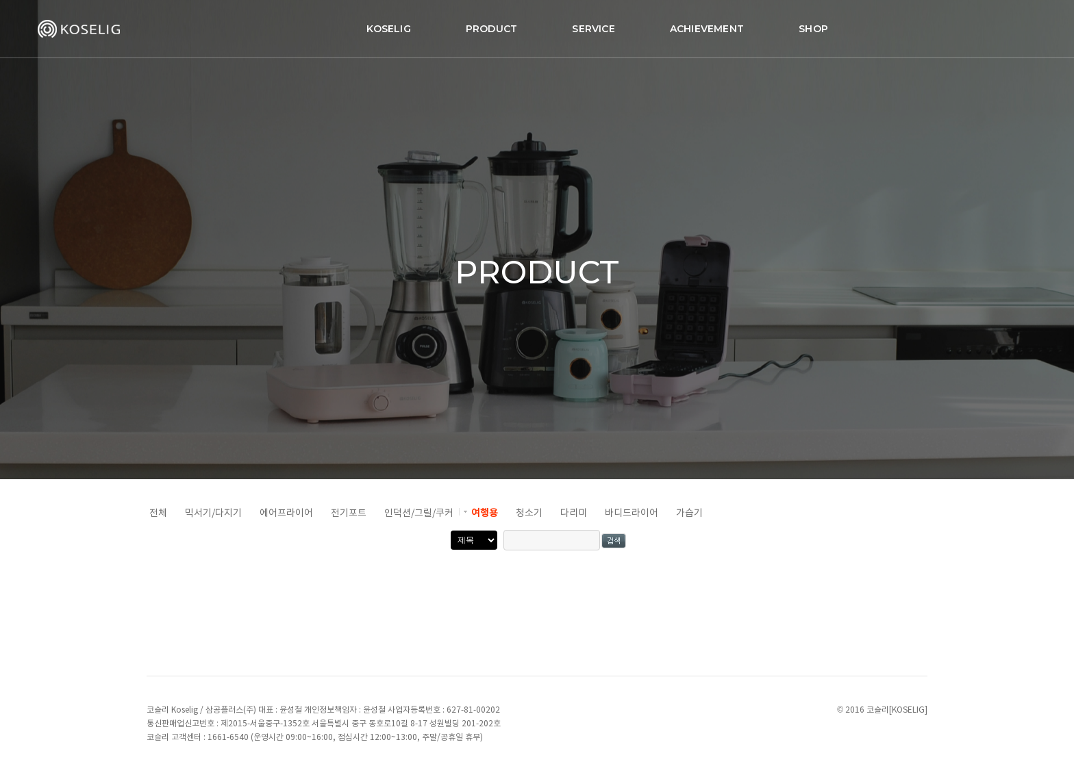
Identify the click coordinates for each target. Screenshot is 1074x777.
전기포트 (348, 513)
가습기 (689, 513)
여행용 (484, 513)
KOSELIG (328, 24)
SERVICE (533, 24)
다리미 (573, 513)
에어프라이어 (286, 513)
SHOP (753, 24)
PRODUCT (431, 24)
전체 (158, 513)
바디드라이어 (631, 513)
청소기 (529, 513)
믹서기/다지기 (213, 513)
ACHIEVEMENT (647, 24)
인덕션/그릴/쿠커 (418, 513)
